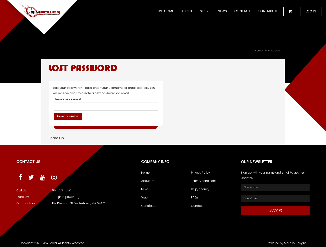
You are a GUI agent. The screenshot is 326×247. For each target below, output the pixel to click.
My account (273, 50)
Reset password (68, 116)
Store (205, 11)
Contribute (268, 11)
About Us (147, 181)
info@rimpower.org (65, 197)
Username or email (67, 99)
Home (259, 50)
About (187, 11)
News (222, 11)
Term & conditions (203, 181)
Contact (242, 11)
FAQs (194, 197)
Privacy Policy (200, 172)
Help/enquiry (200, 189)
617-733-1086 (61, 190)
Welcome (166, 11)
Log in (310, 11)
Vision (145, 197)
